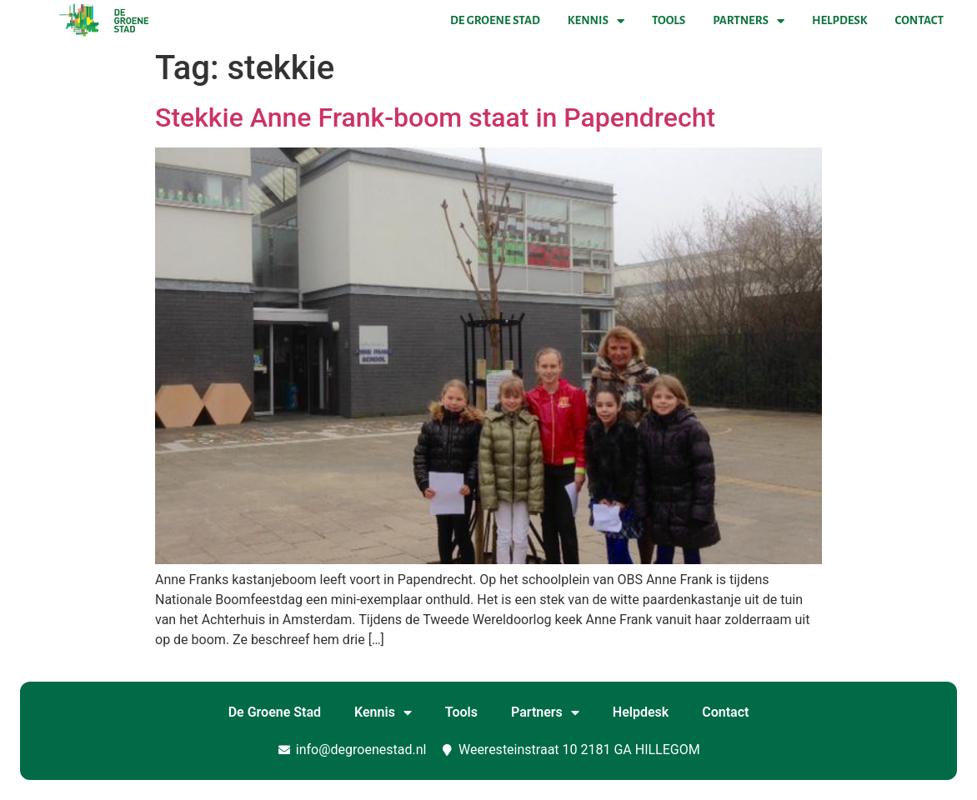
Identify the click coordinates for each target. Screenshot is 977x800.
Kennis (596, 21)
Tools (668, 20)
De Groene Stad (495, 20)
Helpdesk (839, 20)
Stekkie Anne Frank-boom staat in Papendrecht (435, 117)
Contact (919, 20)
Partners (748, 21)
